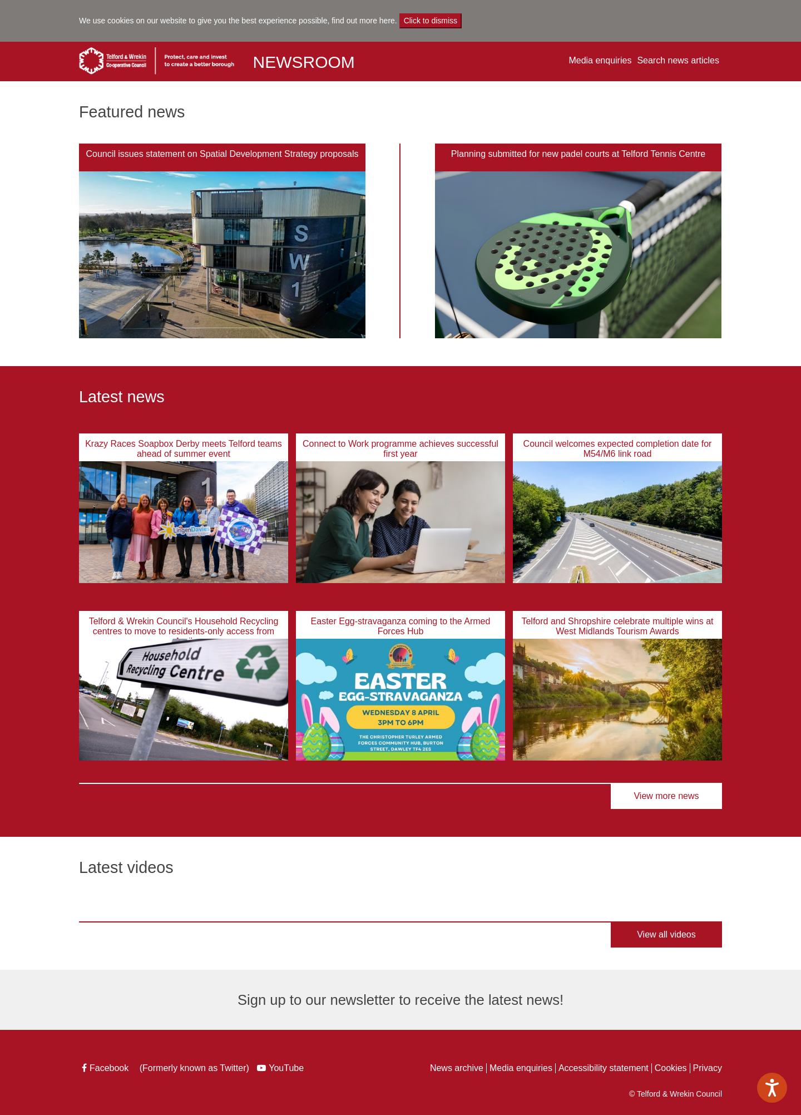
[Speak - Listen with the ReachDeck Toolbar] (772, 1088)
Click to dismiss (430, 20)
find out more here (363, 20)
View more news (666, 796)
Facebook (106, 1069)
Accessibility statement (603, 1068)
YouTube (281, 1069)
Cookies (671, 1068)
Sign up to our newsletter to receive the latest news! (400, 1000)
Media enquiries (599, 60)
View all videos (666, 934)
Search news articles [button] (678, 60)
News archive (456, 1068)
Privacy (707, 1068)
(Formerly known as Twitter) (192, 1069)
